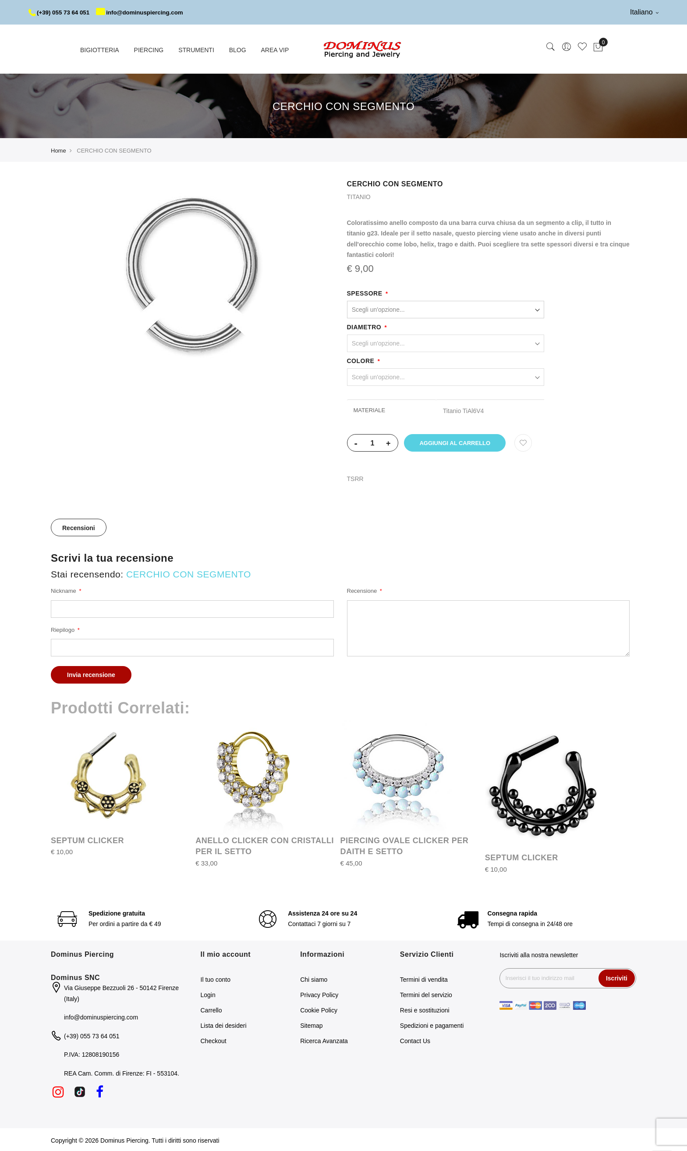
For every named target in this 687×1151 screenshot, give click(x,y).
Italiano (644, 12)
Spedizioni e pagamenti (432, 1023)
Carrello (211, 1008)
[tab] (78, 526)
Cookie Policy (318, 1008)
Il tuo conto (216, 977)
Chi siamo (313, 977)
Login (208, 993)
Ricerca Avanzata (324, 1039)
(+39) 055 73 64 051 (60, 12)
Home (58, 149)
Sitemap (311, 1023)
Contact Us (415, 1039)
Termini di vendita (424, 977)
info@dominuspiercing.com (145, 12)
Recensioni (78, 526)
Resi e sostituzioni (425, 1008)
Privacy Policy (319, 993)
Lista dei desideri (224, 1023)
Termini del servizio (426, 993)
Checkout (214, 1039)
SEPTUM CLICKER (87, 839)
